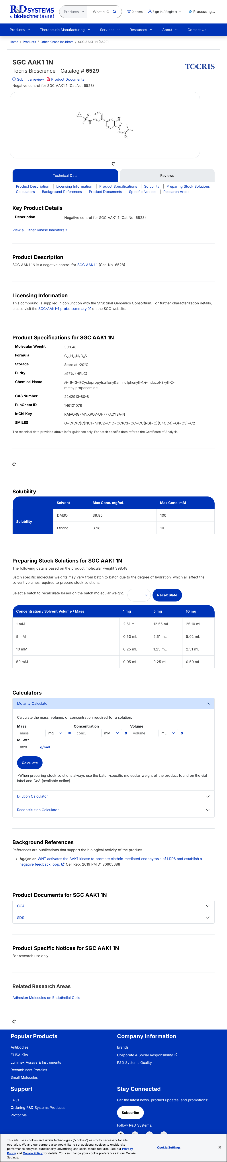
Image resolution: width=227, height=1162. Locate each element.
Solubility (151, 186)
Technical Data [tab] (65, 175)
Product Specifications (118, 186)
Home (14, 42)
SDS (20, 917)
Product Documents (65, 79)
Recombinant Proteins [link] (29, 1070)
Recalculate (167, 595)
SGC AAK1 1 (87, 265)
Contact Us (197, 29)
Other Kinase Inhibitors (57, 42)
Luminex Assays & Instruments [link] (36, 1062)
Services (107, 29)
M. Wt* (23, 740)
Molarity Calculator (33, 703)
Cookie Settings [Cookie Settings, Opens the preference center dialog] (168, 1148)
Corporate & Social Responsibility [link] (145, 1055)
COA (21, 906)
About (167, 29)
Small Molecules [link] (24, 1077)
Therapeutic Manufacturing (62, 29)
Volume (136, 726)
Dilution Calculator (32, 796)
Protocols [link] (19, 1115)
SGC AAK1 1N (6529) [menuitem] (93, 42)
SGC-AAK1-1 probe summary (62, 308)
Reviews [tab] (167, 175)
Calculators (25, 191)
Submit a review (28, 79)
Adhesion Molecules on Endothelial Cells (46, 997)
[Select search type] (72, 12)
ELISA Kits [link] (19, 1055)
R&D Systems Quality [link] (134, 1062)
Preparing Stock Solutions (188, 186)
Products (17, 29)
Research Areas (176, 191)
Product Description (32, 186)
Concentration (86, 726)
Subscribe (130, 1112)
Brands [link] (123, 1047)
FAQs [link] (15, 1100)
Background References (62, 191)
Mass (21, 726)
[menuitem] (14, 41)
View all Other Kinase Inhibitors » (39, 230)
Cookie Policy (33, 1153)
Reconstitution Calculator (38, 810)
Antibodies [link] (19, 1047)
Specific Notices (142, 191)
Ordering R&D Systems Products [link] (38, 1107)
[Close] (220, 1148)
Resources (138, 29)
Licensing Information (74, 186)
